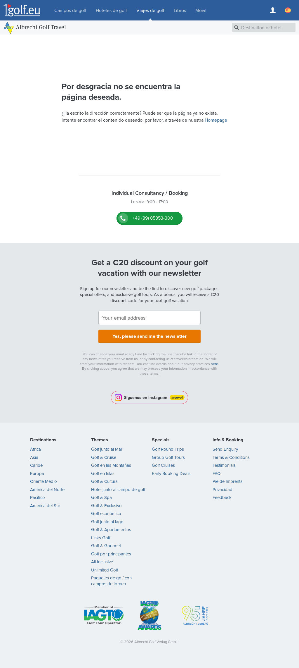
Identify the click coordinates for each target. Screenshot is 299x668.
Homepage (216, 120)
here (214, 363)
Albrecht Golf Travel (41, 27)
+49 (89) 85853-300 (153, 218)
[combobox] (263, 27)
